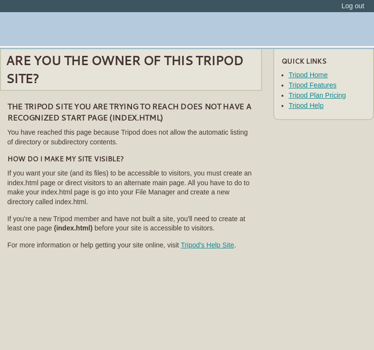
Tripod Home (308, 75)
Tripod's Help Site (207, 245)
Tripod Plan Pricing (317, 95)
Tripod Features (313, 85)
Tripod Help (306, 105)
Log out (352, 6)
